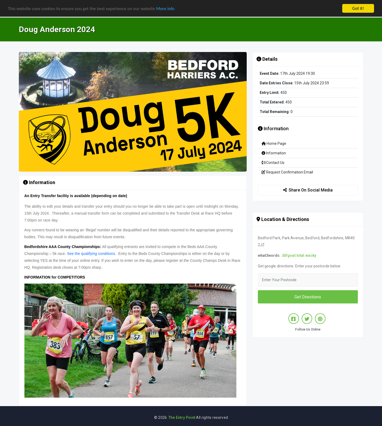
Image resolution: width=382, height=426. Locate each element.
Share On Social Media (308, 190)
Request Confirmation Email (287, 172)
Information (274, 153)
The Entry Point (182, 417)
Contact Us (273, 162)
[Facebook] (293, 318)
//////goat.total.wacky (299, 255)
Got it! (358, 8)
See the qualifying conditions (91, 253)
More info (165, 8)
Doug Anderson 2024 (57, 29)
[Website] (320, 318)
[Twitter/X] (307, 318)
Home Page (274, 143)
